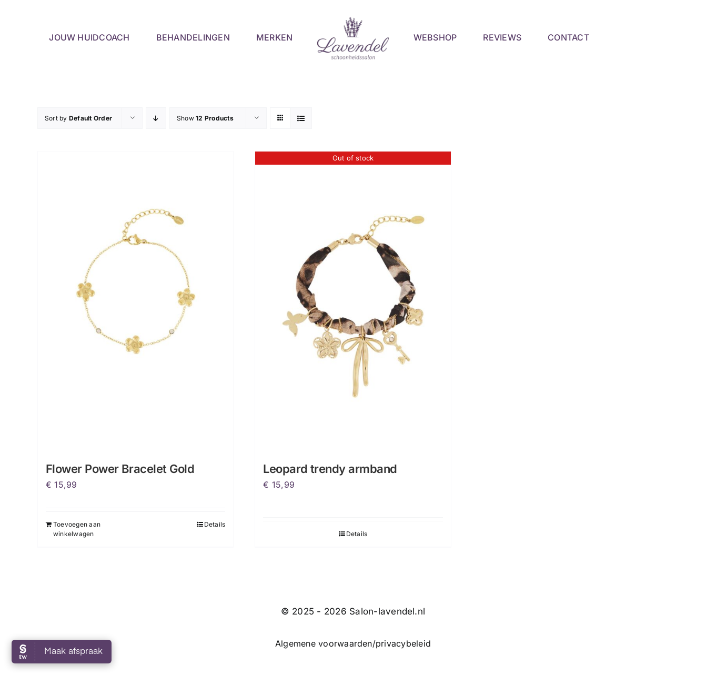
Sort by (78, 118)
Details (215, 524)
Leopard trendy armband (330, 469)
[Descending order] (156, 118)
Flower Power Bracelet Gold (120, 469)
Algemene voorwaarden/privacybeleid (353, 643)
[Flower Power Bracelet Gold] (135, 298)
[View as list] (301, 118)
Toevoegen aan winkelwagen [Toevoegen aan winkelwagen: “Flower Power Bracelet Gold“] (76, 529)
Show (205, 118)
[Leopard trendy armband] (352, 298)
